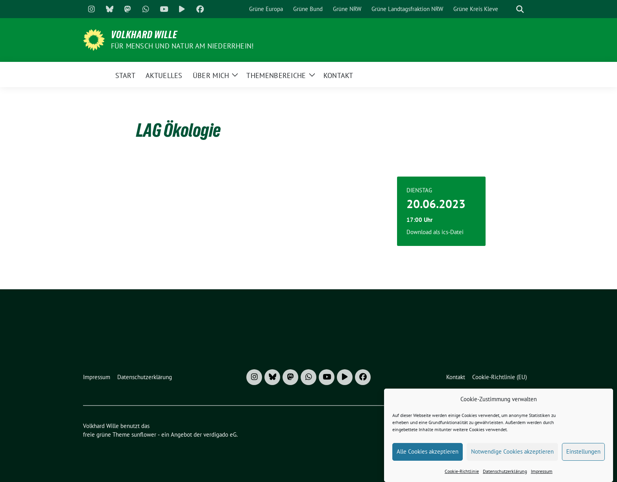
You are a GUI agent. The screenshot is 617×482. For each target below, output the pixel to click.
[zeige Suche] (520, 9)
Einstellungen (583, 457)
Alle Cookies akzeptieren (427, 457)
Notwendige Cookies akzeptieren (512, 457)
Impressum (541, 477)
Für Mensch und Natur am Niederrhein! (182, 45)
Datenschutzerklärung (505, 477)
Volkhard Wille (144, 35)
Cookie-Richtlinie (462, 477)
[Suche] (508, 9)
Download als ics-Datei (435, 232)
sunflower (143, 434)
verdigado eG (219, 434)
